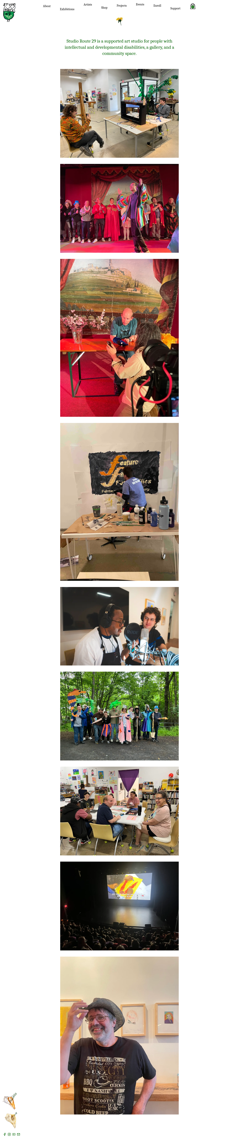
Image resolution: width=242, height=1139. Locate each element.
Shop (104, 7)
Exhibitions (67, 9)
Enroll (157, 5)
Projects (122, 5)
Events (140, 4)
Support (175, 8)
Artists (88, 4)
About (47, 6)
